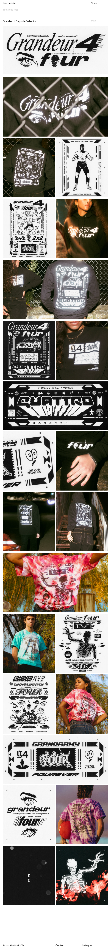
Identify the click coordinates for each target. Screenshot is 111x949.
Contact (60, 945)
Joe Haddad (9, 3)
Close (94, 3)
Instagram (87, 945)
